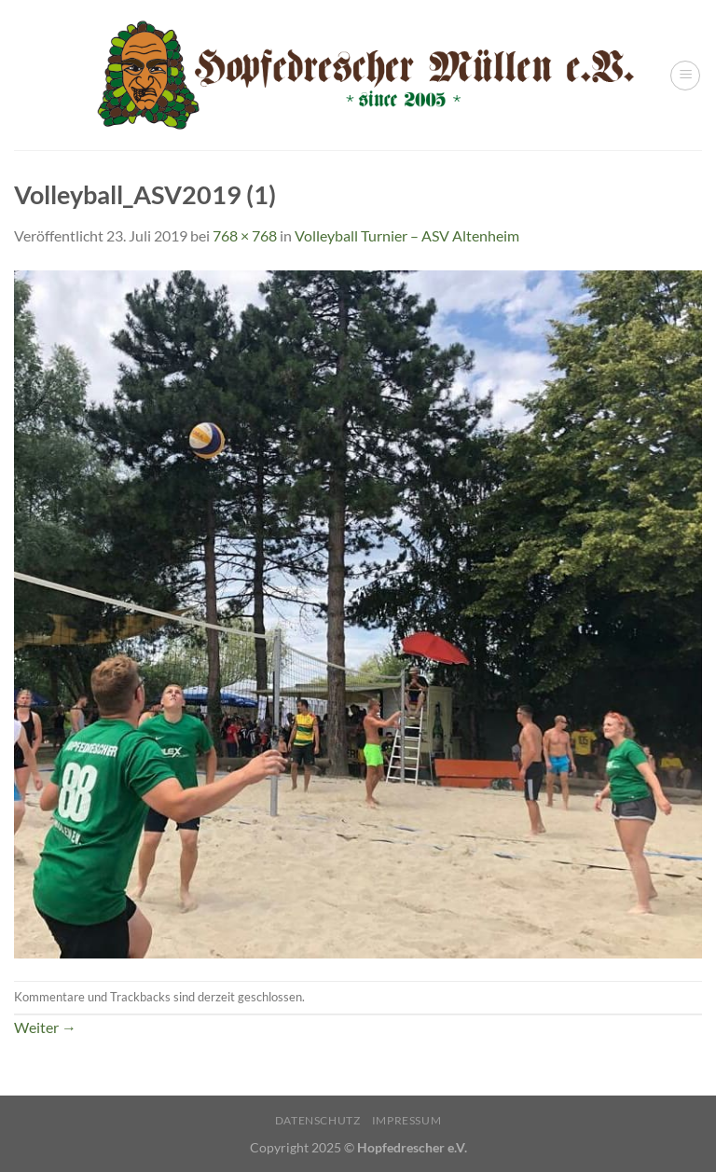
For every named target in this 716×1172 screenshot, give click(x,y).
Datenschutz (318, 1120)
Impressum (407, 1120)
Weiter (45, 1027)
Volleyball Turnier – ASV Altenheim (407, 235)
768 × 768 (245, 235)
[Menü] (685, 75)
